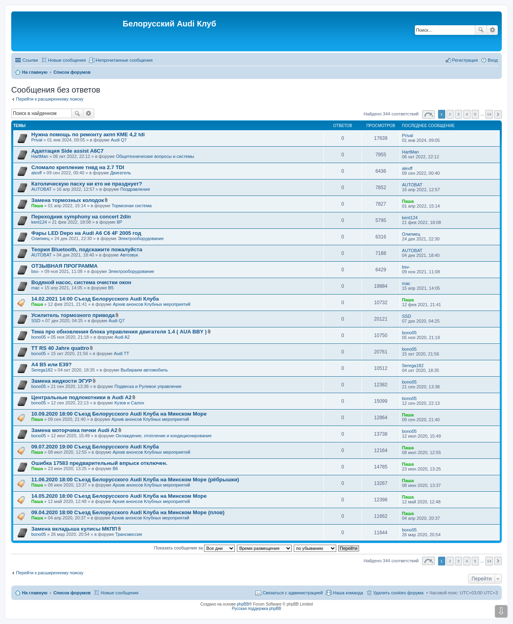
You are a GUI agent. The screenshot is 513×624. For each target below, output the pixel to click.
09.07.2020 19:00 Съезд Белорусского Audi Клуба (95, 447)
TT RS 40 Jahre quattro (60, 348)
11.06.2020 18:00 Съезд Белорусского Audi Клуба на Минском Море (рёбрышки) (135, 480)
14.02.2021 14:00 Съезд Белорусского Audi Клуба (95, 299)
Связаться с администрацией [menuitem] (293, 592)
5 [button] (475, 114)
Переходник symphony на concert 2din (81, 217)
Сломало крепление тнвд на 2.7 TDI (77, 167)
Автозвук (129, 254)
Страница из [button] (428, 114)
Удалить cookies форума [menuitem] (398, 592)
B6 (115, 468)
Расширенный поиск (492, 30)
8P (119, 222)
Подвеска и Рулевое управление (148, 386)
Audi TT (121, 353)
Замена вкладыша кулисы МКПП (74, 529)
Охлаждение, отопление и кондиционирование (163, 435)
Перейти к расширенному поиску (49, 99)
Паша (37, 205)
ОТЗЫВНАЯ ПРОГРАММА (64, 266)
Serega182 (42, 370)
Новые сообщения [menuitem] (67, 60)
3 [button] (458, 114)
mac (35, 287)
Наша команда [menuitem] (348, 592)
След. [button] (498, 114)
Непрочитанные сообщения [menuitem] (124, 60)
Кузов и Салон (129, 402)
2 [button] (450, 114)
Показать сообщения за (194, 547)
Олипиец (40, 238)
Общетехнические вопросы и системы (155, 156)
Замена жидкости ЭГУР (61, 381)
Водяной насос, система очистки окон (81, 282)
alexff (36, 172)
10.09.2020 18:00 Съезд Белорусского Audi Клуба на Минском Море (118, 414)
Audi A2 (122, 337)
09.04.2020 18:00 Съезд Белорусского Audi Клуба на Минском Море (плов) (127, 512)
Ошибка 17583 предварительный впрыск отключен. (99, 463)
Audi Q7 (119, 139)
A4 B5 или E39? (51, 364)
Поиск (481, 30)
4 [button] (467, 114)
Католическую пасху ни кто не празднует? (86, 184)
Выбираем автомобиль (144, 370)
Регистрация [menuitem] (465, 60)
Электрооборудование (141, 238)
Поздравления (135, 189)
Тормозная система (132, 205)
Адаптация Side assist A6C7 (67, 151)
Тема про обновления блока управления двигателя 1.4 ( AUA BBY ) (119, 332)
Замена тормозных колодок (67, 200)
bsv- (35, 271)
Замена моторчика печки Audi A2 (74, 430)
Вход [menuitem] (493, 60)
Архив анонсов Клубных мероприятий (151, 304)
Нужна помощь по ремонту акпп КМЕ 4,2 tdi (88, 134)
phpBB (243, 604)
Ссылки (30, 60)
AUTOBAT (41, 189)
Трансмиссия (128, 534)
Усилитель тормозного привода (73, 315)
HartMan (39, 156)
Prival (36, 139)
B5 (110, 287)
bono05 (38, 337)
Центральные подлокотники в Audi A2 (81, 397)
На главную (34, 592)
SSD (35, 320)
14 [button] (489, 114)
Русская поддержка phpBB (256, 608)
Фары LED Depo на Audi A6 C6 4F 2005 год (86, 233)
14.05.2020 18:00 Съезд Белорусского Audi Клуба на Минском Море (118, 496)
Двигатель (120, 172)
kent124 (39, 222)
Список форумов (72, 592)
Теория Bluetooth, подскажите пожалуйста (86, 249)
